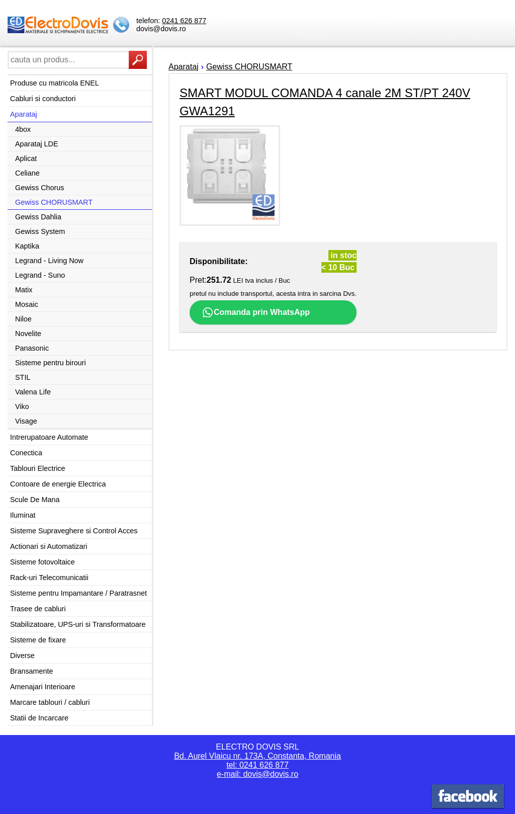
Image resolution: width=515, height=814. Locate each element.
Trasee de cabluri (38, 609)
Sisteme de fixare (38, 640)
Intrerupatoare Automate (49, 437)
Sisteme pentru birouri (50, 363)
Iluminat (22, 515)
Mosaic (26, 304)
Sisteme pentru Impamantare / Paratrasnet (78, 593)
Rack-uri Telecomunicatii (49, 578)
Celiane (27, 173)
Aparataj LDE (36, 144)
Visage (26, 421)
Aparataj (23, 114)
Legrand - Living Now (49, 261)
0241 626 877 (184, 21)
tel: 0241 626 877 (257, 765)
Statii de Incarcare (39, 718)
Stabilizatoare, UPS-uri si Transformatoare (78, 624)
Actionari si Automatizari (49, 546)
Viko (22, 406)
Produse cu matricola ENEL (54, 83)
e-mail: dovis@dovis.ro (257, 774)
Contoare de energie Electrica (58, 484)
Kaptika (27, 246)
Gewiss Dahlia (38, 217)
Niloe (23, 319)
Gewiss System (40, 231)
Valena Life (33, 392)
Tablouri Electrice (37, 468)
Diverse (22, 656)
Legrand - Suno (40, 275)
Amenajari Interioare (42, 687)
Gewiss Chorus (39, 188)
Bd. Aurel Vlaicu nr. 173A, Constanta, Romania (257, 756)
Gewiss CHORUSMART (54, 202)
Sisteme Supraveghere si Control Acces (74, 531)
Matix (23, 290)
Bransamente (31, 671)
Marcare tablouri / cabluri (50, 702)
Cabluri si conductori (42, 99)
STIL (22, 377)
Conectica (26, 453)
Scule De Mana (34, 500)
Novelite (28, 334)
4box (23, 129)
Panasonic (32, 348)
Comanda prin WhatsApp (256, 312)
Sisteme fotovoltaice (42, 562)
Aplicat (26, 158)
